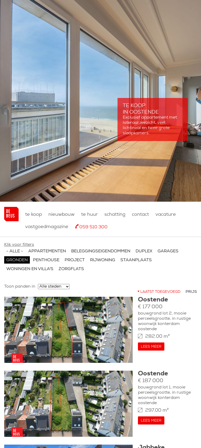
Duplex (144, 251)
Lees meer (151, 347)
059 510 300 (93, 227)
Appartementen (47, 251)
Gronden (17, 260)
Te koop (33, 214)
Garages (168, 251)
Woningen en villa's (29, 269)
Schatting (114, 214)
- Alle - (14, 251)
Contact (140, 214)
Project (75, 260)
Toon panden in (19, 286)
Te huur (89, 214)
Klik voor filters (19, 245)
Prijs (191, 292)
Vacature (165, 214)
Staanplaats (136, 260)
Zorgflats (71, 269)
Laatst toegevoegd (160, 292)
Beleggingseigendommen (100, 251)
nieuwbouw (61, 214)
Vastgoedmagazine (46, 226)
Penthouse (46, 260)
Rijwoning (102, 260)
